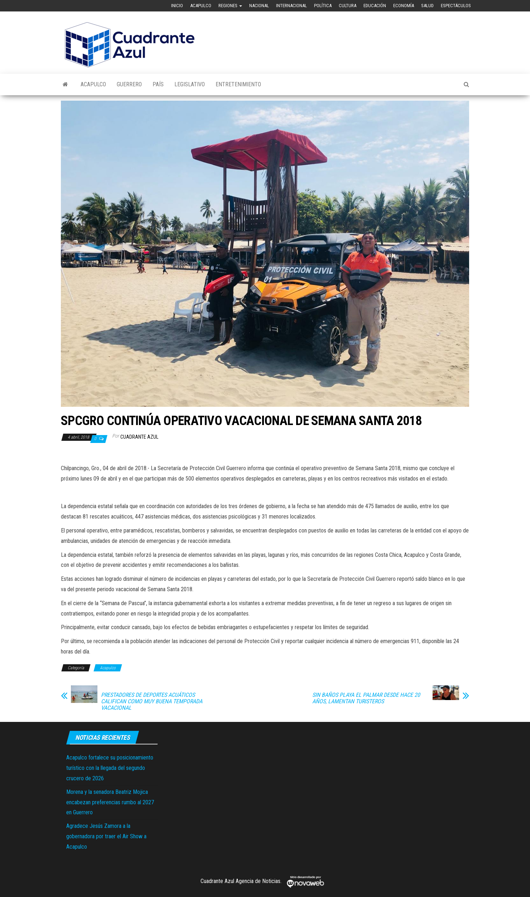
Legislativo (189, 84)
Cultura (347, 5)
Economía (403, 5)
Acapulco (200, 5)
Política (323, 5)
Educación (374, 5)
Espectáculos (456, 5)
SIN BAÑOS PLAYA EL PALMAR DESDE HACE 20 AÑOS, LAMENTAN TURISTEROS (366, 698)
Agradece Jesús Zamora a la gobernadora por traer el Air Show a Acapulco (106, 836)
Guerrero (129, 84)
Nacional (259, 5)
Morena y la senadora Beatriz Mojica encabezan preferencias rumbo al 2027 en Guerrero (110, 802)
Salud (427, 5)
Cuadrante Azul (139, 437)
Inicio (177, 5)
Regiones (230, 5)
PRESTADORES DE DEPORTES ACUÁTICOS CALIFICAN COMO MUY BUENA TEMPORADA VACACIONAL (151, 701)
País (158, 84)
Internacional (291, 5)
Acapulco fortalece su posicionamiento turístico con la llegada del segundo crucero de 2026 (109, 768)
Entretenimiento (238, 84)
